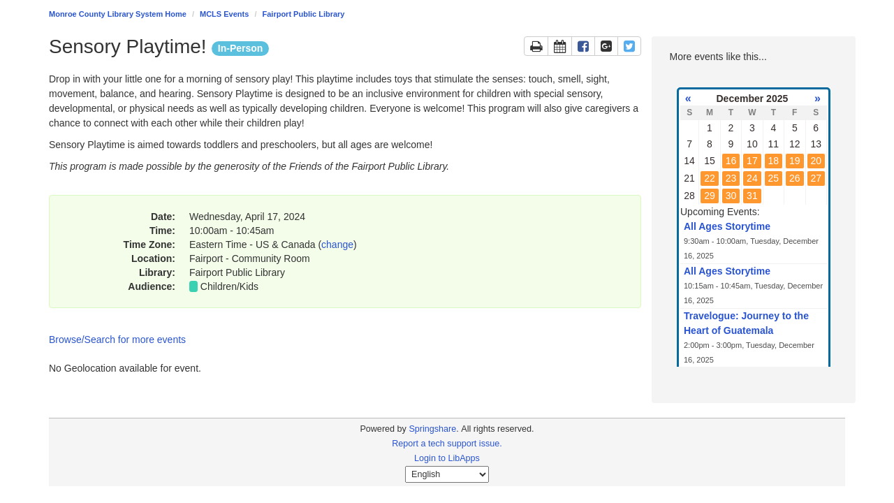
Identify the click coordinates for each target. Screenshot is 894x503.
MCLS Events (224, 14)
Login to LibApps (447, 458)
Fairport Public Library (304, 14)
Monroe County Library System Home (117, 14)
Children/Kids (229, 286)
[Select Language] (447, 474)
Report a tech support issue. (447, 444)
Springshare (432, 429)
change (337, 244)
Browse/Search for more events (117, 339)
